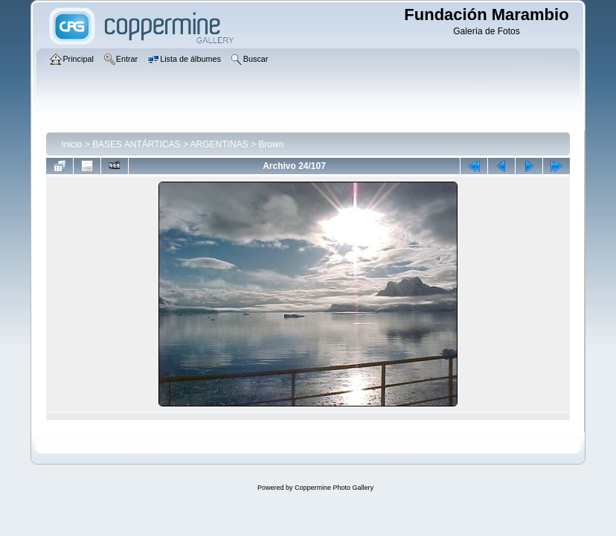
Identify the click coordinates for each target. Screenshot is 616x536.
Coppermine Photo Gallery (334, 487)
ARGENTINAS (219, 144)
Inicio (71, 144)
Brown (270, 144)
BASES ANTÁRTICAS (136, 144)
